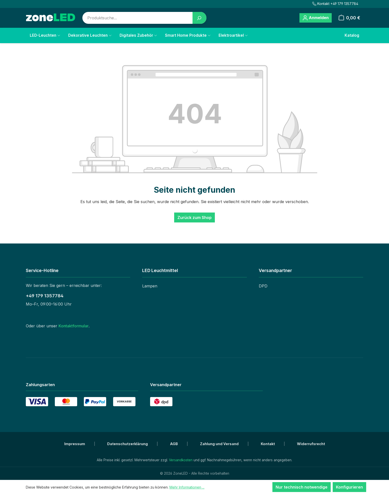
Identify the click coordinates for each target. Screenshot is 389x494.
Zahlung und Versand (219, 444)
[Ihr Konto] (315, 18)
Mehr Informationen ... (186, 487)
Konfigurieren (349, 487)
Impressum (75, 444)
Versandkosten (181, 460)
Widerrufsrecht (311, 444)
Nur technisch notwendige (301, 487)
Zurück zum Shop (194, 217)
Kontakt (268, 444)
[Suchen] (199, 18)
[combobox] (137, 18)
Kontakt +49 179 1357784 (335, 3)
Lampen (149, 285)
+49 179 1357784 (45, 295)
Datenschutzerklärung (128, 444)
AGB (174, 444)
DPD (263, 285)
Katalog (352, 35)
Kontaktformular (74, 325)
